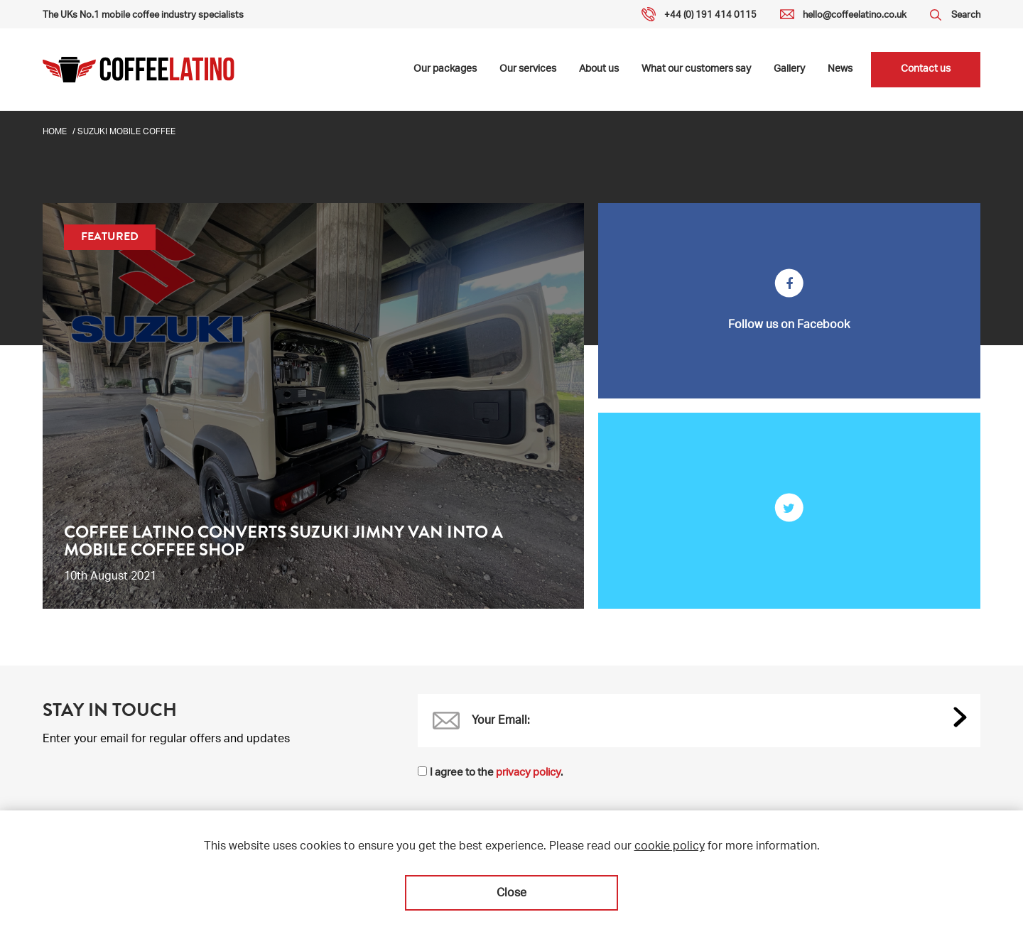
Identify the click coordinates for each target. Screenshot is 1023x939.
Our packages (445, 70)
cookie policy (669, 847)
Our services (527, 70)
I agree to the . (496, 773)
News (840, 70)
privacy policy (528, 773)
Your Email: (501, 721)
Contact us (926, 70)
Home (55, 132)
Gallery (789, 70)
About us (599, 70)
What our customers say (696, 70)
